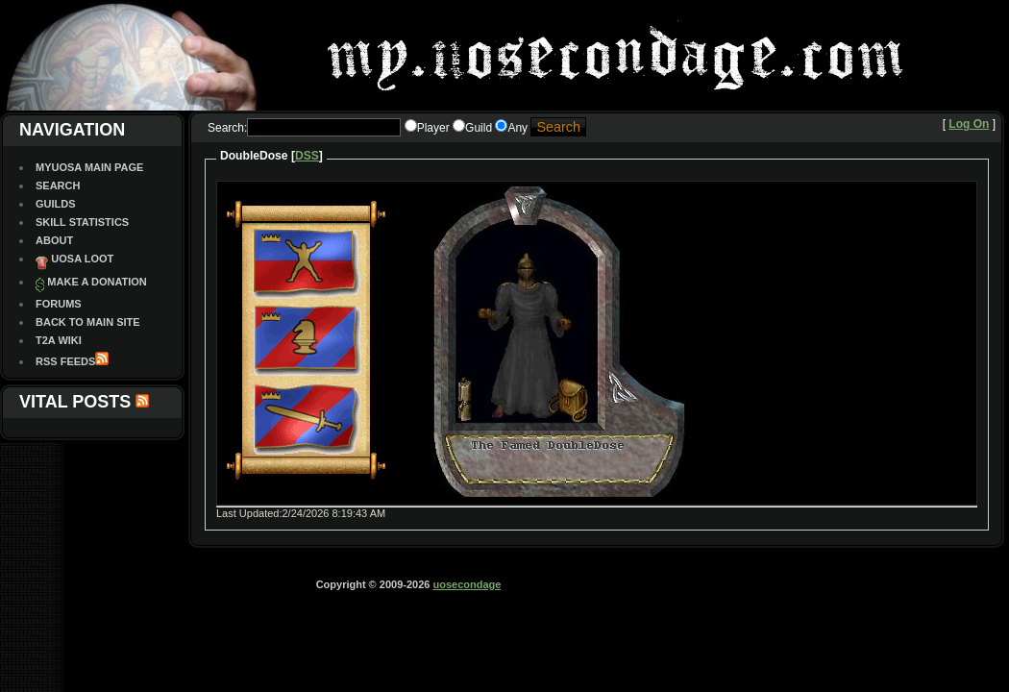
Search (58, 185)
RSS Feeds (65, 361)
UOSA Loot (82, 258)
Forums (59, 303)
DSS (307, 155)
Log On (968, 124)
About (54, 240)
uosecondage (466, 584)
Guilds (56, 204)
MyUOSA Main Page (89, 167)
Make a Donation (96, 281)
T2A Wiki (59, 340)
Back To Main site (88, 322)
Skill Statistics (82, 222)
